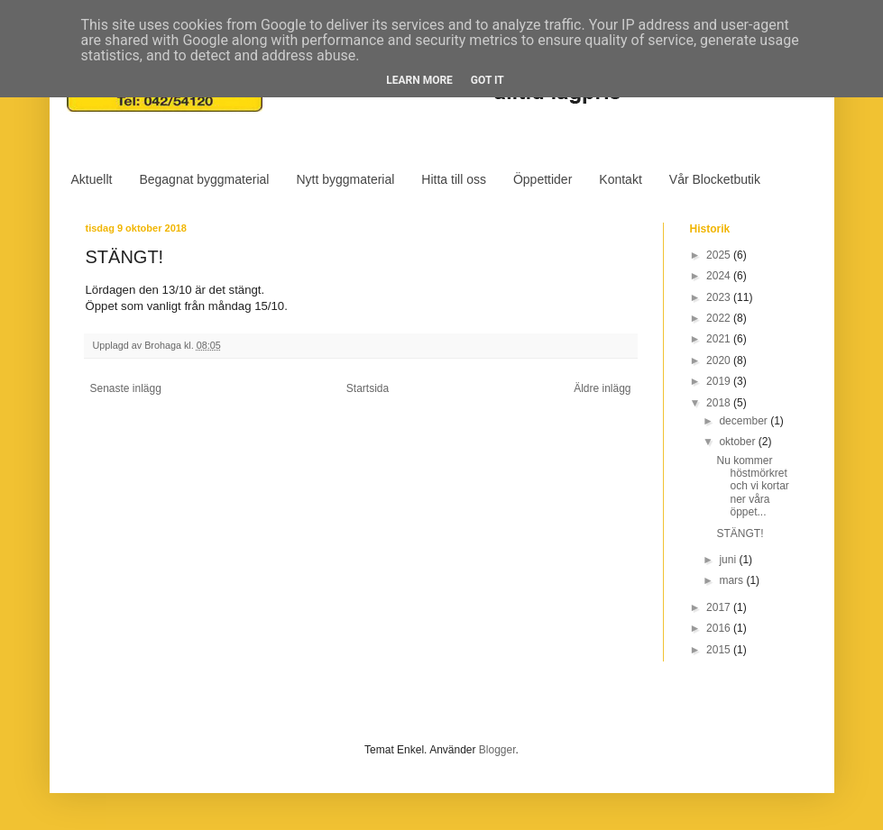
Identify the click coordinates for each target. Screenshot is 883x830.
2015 (719, 649)
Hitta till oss (453, 179)
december (744, 421)
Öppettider (542, 179)
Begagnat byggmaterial (204, 179)
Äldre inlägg (602, 388)
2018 (719, 403)
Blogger (497, 749)
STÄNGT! (739, 533)
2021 (719, 339)
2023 (719, 297)
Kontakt (620, 179)
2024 (719, 275)
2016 (719, 628)
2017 (719, 607)
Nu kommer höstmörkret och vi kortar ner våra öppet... (752, 486)
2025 (719, 255)
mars (732, 580)
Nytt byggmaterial (345, 179)
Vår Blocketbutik (714, 179)
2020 (719, 360)
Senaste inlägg (125, 388)
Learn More (419, 80)
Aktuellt (92, 179)
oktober (738, 441)
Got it (487, 80)
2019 (719, 381)
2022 (719, 318)
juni (729, 559)
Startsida (367, 388)
